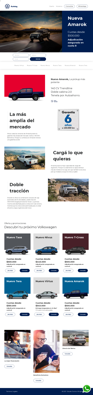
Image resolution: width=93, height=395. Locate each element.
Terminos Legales (11, 391)
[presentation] (61, 56)
